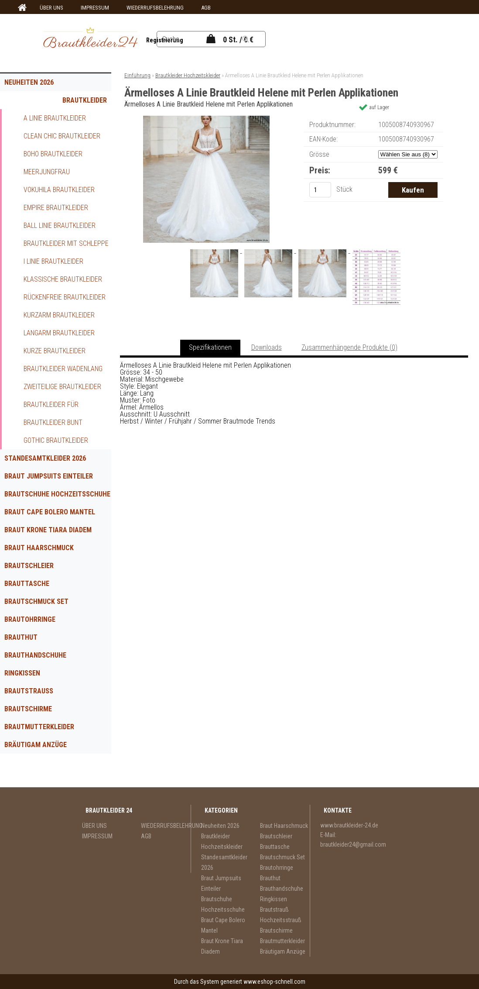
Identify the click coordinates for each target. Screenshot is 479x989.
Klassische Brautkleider (63, 279)
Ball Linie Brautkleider (60, 225)
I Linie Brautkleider (53, 261)
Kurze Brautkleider (55, 351)
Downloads (266, 347)
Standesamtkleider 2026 (45, 458)
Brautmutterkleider (39, 727)
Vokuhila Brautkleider (59, 190)
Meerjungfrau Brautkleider (47, 174)
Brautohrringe (29, 619)
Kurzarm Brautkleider (59, 315)
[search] (256, 39)
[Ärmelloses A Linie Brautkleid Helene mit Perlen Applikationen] (206, 119)
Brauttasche (26, 583)
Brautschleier (29, 566)
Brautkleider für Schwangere (51, 407)
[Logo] (90, 39)
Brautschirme (28, 709)
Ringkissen (22, 673)
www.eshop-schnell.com (274, 981)
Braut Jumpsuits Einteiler (48, 476)
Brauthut (21, 637)
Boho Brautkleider (53, 154)
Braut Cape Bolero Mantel (49, 512)
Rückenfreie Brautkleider (65, 297)
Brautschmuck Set (36, 601)
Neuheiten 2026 (29, 82)
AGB (206, 7)
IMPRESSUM (95, 7)
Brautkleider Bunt (53, 422)
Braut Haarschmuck (39, 548)
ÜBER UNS (51, 7)
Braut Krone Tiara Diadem (48, 530)
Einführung (137, 75)
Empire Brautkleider (56, 207)
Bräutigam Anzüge (35, 745)
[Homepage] (21, 8)
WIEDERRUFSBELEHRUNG (155, 7)
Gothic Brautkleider (56, 440)
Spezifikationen (210, 347)
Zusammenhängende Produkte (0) (349, 347)
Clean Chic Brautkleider (62, 136)
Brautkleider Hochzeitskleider (77, 102)
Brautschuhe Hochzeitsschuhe (57, 494)
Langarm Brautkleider (59, 333)
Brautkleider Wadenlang (63, 369)
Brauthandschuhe (35, 655)
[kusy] (320, 189)
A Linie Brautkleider (55, 118)
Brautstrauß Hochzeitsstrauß (36, 693)
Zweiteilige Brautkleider (62, 387)
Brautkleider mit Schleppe (66, 243)
